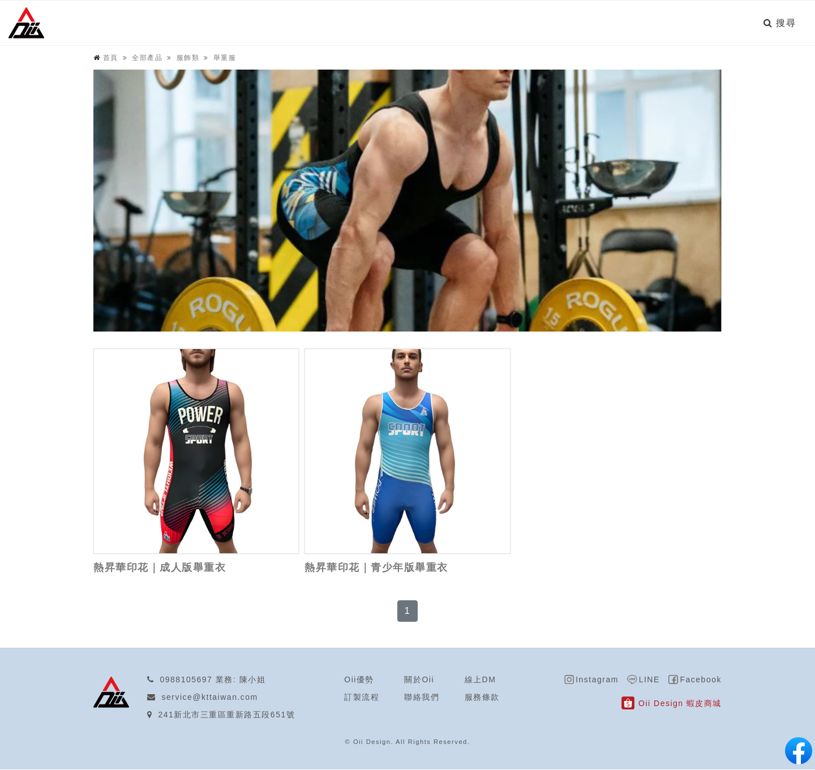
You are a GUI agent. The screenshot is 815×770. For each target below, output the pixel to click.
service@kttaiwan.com (210, 697)
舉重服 (225, 58)
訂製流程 (361, 697)
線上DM (480, 680)
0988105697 (186, 680)
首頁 (110, 58)
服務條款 (482, 697)
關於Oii (419, 680)
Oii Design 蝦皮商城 (680, 703)
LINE (649, 680)
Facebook (701, 680)
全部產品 (147, 58)
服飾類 (188, 58)
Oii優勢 (359, 680)
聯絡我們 (421, 697)
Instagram (597, 680)
